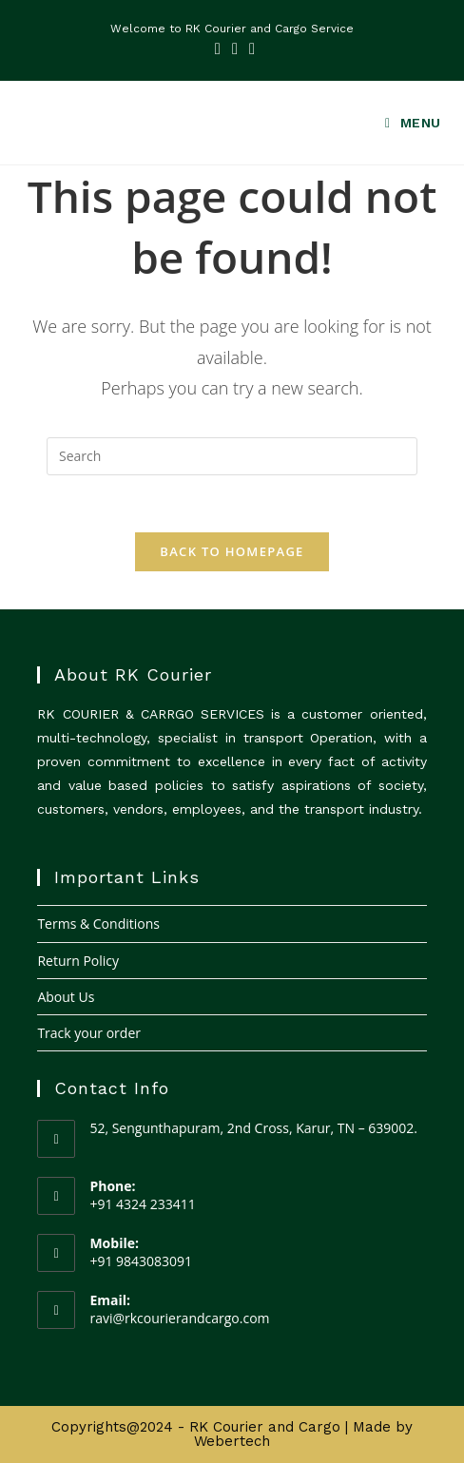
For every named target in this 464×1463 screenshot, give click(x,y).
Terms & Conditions (98, 923)
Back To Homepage (231, 551)
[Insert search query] (232, 456)
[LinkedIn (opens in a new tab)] (234, 48)
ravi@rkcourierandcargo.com (179, 1318)
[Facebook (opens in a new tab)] (217, 48)
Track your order (89, 1033)
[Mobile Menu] (406, 123)
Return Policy (78, 961)
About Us (65, 997)
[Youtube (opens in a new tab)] (249, 48)
